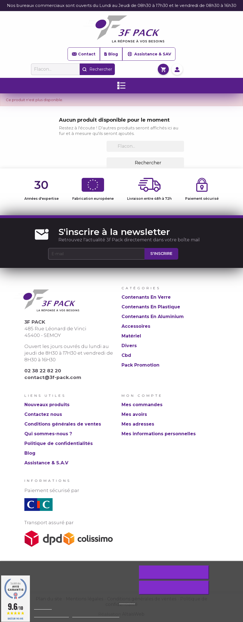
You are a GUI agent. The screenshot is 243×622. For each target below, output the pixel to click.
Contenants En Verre (146, 297)
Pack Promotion (140, 365)
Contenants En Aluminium (153, 316)
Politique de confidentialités (58, 443)
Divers (129, 345)
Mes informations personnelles (159, 433)
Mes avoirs (134, 414)
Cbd (126, 355)
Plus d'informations (51, 614)
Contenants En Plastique (151, 306)
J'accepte (174, 587)
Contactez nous (43, 414)
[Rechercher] (55, 69)
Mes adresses (138, 424)
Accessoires (136, 326)
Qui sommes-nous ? (48, 433)
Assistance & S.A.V (46, 462)
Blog (111, 54)
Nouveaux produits (46, 404)
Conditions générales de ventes (62, 424)
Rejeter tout (174, 572)
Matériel (131, 336)
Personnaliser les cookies (95, 614)
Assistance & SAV (149, 54)
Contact (83, 54)
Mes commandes (142, 404)
